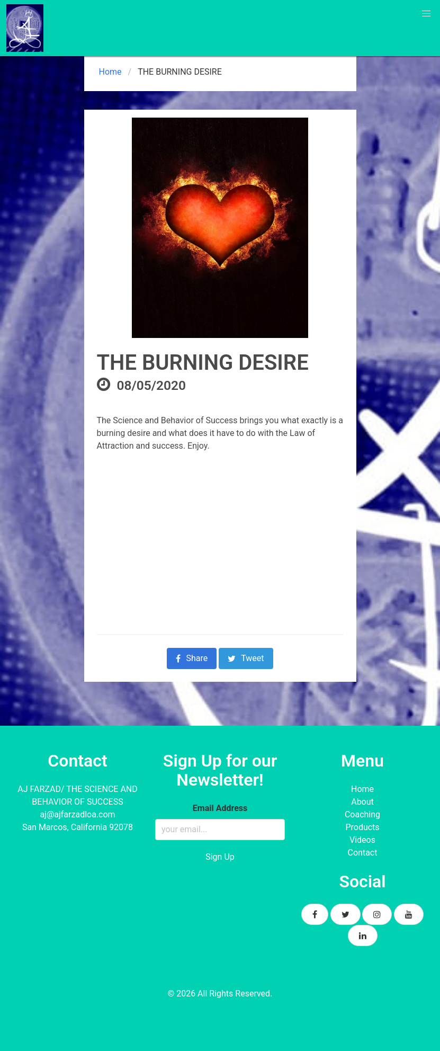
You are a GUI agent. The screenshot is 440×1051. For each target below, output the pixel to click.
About (362, 802)
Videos (362, 840)
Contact (363, 853)
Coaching (362, 814)
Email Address (220, 808)
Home (109, 72)
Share (192, 658)
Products (362, 827)
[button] (426, 14)
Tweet (246, 658)
